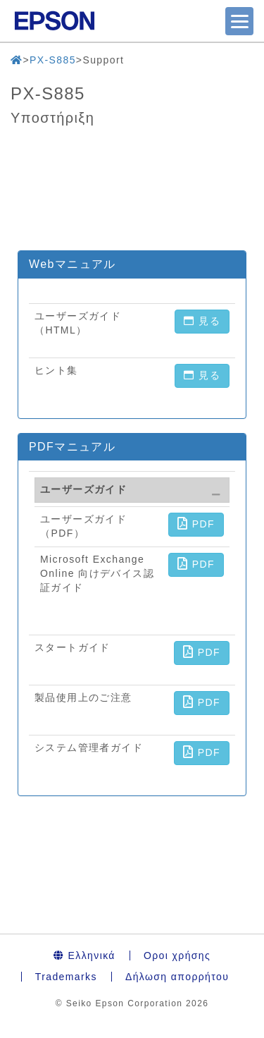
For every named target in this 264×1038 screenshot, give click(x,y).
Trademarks (66, 976)
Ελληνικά (84, 955)
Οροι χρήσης (177, 955)
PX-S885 (53, 60)
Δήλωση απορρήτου (177, 976)
